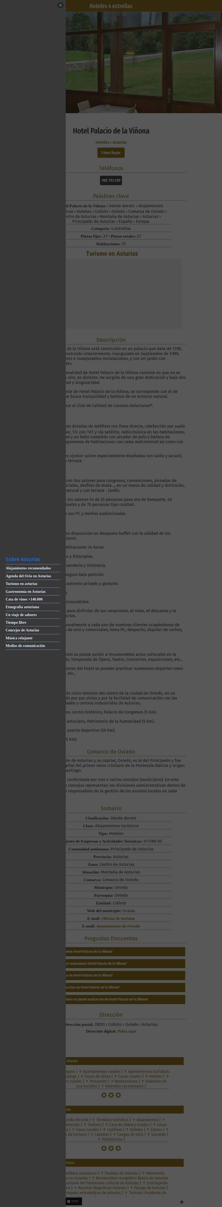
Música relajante (19, 638)
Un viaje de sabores (21, 615)
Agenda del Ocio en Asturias (28, 576)
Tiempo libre (16, 622)
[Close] (60, 5)
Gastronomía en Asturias (26, 591)
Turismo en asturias (21, 584)
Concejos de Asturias (22, 630)
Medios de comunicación (25, 646)
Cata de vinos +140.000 (24, 599)
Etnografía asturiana (22, 607)
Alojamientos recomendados (28, 568)
